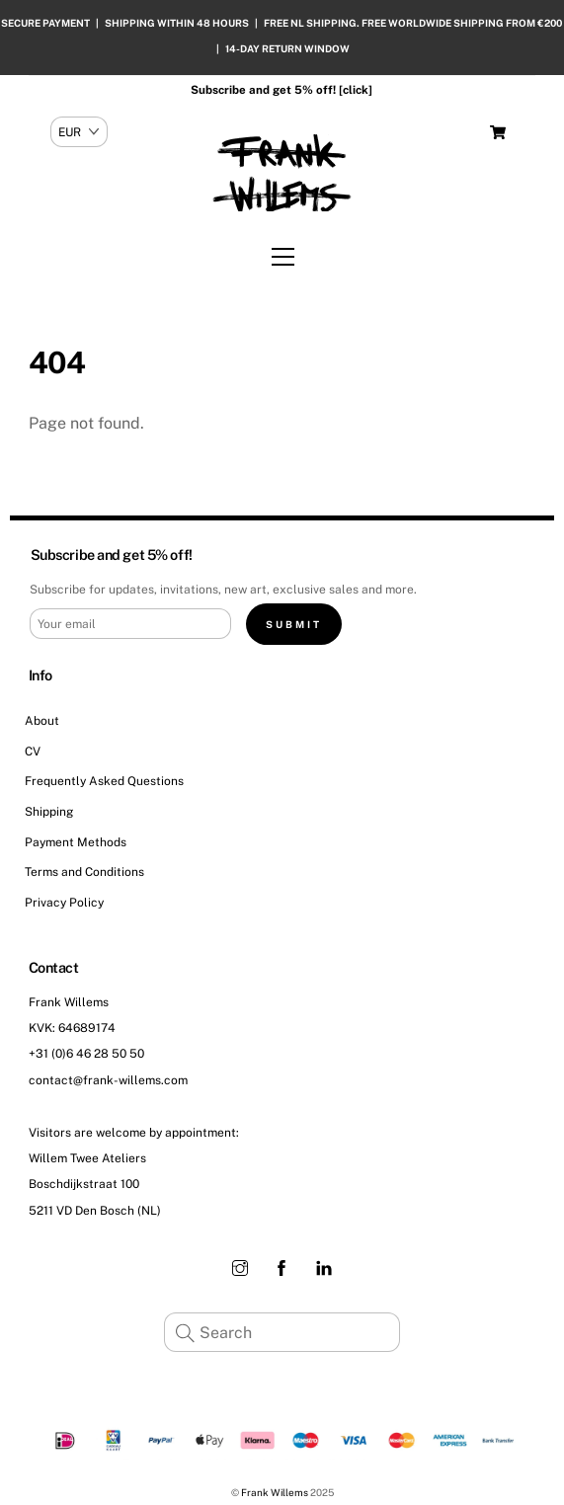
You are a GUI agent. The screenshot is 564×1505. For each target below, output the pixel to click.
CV (32, 751)
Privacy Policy (64, 903)
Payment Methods (75, 842)
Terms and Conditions (84, 872)
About (42, 721)
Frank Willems (274, 1492)
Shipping (49, 812)
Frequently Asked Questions (104, 781)
